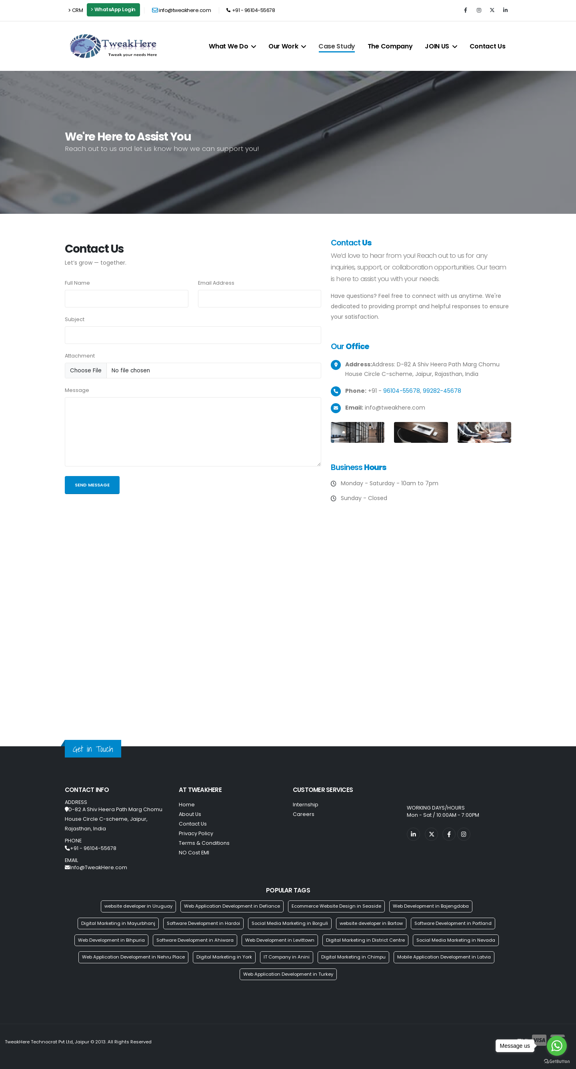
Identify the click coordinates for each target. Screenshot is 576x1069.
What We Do (232, 46)
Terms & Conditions (204, 843)
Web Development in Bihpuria (111, 940)
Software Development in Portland (453, 923)
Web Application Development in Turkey (288, 974)
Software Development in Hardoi (203, 923)
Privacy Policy (196, 833)
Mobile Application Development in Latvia (444, 957)
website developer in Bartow (371, 923)
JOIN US (441, 46)
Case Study (336, 46)
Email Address (216, 282)
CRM (75, 10)
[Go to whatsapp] (557, 1046)
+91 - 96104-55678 (250, 10)
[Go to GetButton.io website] (557, 1061)
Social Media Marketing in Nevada (455, 940)
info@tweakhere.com (181, 10)
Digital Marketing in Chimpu (353, 957)
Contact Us (488, 46)
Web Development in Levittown (279, 940)
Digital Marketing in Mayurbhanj (118, 923)
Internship (305, 804)
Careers (303, 814)
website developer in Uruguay (138, 906)
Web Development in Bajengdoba (431, 906)
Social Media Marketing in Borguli (290, 923)
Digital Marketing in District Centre (365, 940)
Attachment (80, 355)
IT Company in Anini (287, 957)
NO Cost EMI (194, 852)
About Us (190, 814)
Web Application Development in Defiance (232, 906)
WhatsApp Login (113, 9)
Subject (74, 319)
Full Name (77, 282)
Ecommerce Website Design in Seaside (336, 906)
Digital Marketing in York (224, 957)
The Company (390, 46)
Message (77, 390)
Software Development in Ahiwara (195, 940)
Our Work (287, 46)
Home (187, 804)
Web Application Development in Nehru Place (133, 957)
